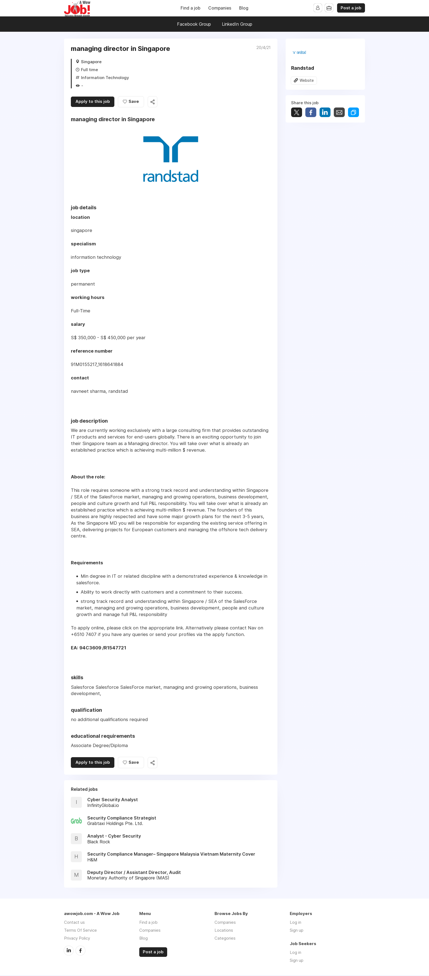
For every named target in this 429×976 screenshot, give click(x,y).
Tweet (296, 112)
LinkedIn (68, 951)
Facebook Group (194, 24)
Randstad (302, 68)
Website (307, 80)
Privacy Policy (77, 939)
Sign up (296, 931)
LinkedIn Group (237, 24)
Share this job (154, 102)
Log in (295, 923)
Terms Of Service (80, 931)
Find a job (190, 8)
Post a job (351, 7)
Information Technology (105, 77)
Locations (224, 931)
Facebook (80, 951)
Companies (219, 8)
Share (310, 112)
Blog (243, 8)
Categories (225, 939)
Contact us (74, 923)
